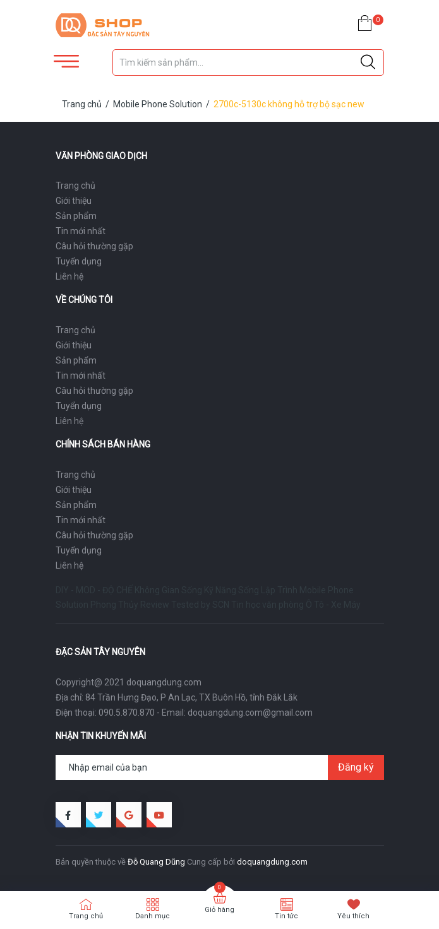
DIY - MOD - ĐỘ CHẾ (94, 590)
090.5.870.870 (127, 712)
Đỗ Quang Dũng (156, 862)
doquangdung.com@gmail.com (250, 712)
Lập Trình (279, 590)
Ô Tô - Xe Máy (333, 605)
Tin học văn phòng (267, 605)
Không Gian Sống (168, 590)
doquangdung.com (272, 862)
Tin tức (286, 916)
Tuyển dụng (79, 261)
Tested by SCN (200, 605)
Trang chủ (75, 185)
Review (154, 605)
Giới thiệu (74, 201)
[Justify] (368, 62)
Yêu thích (353, 916)
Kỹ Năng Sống (231, 590)
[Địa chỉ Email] (220, 767)
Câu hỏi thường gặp (94, 246)
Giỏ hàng (219, 910)
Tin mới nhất (80, 231)
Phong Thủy (114, 605)
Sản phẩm (76, 216)
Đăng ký (356, 767)
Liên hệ (69, 276)
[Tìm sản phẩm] (248, 62)
